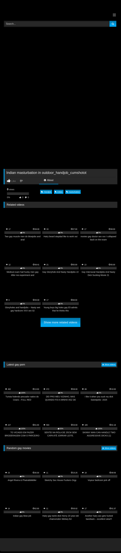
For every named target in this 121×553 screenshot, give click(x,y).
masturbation (73, 192)
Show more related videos (60, 322)
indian (58, 192)
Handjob (46, 192)
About (48, 180)
